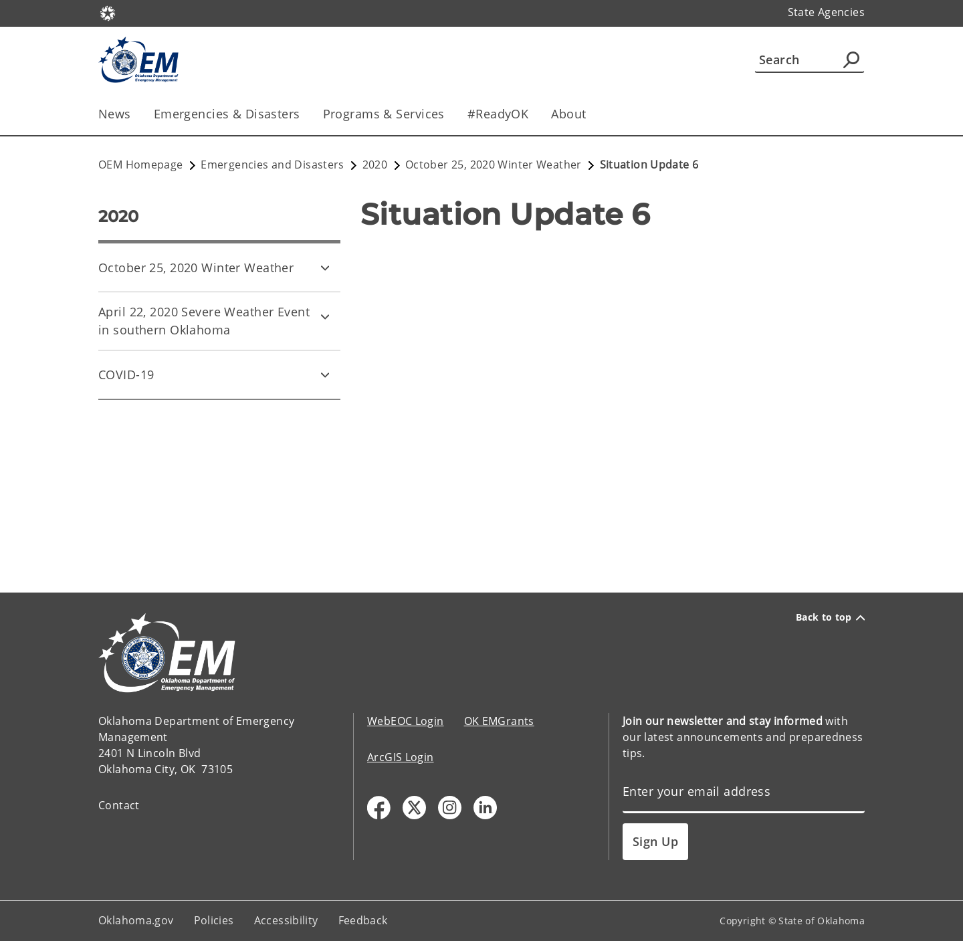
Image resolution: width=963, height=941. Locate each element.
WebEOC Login (405, 721)
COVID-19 (126, 375)
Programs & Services (384, 114)
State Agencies (826, 12)
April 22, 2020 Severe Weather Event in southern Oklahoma (204, 321)
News (114, 114)
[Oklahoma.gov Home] (107, 12)
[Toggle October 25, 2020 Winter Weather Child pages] (325, 267)
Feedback (363, 920)
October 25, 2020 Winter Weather (196, 267)
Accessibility (286, 920)
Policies (214, 920)
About (568, 114)
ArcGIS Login (400, 757)
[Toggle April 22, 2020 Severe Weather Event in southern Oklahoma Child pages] (325, 316)
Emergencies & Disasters (227, 114)
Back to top (830, 617)
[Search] (809, 59)
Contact (119, 805)
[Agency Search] (851, 59)
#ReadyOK (497, 114)
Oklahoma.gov (136, 920)
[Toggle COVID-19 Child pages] (325, 374)
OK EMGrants (499, 721)
